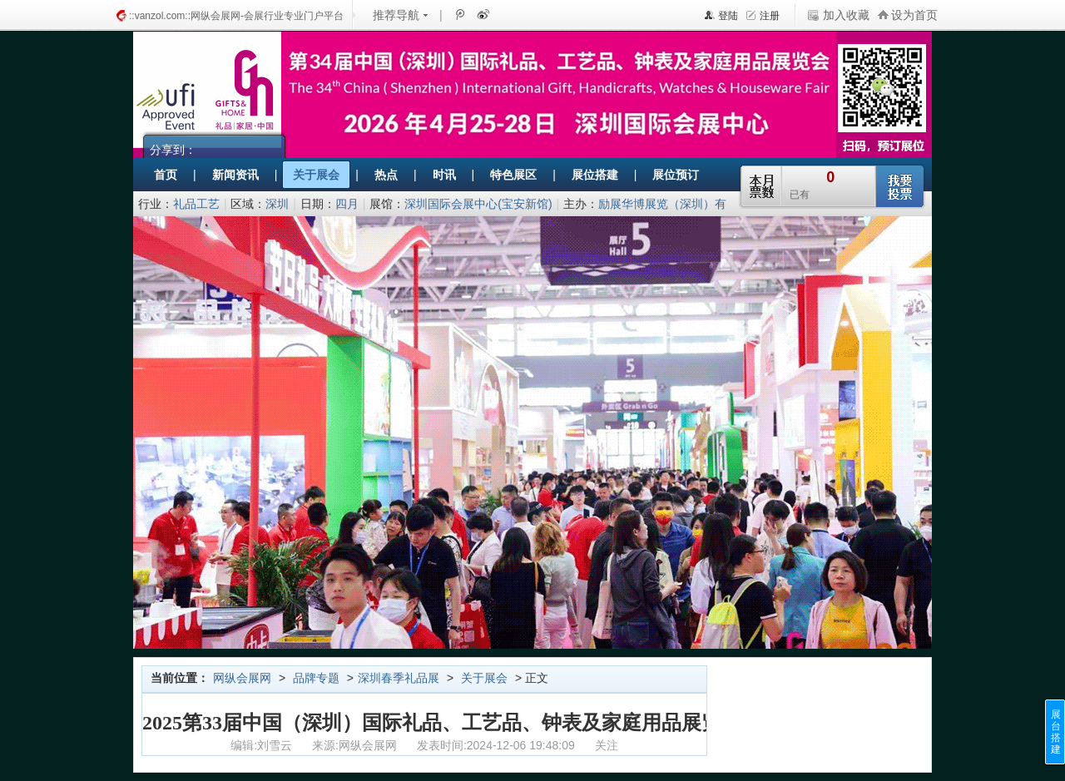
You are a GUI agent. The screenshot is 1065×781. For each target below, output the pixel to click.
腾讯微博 (459, 14)
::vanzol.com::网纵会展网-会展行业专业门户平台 (236, 16)
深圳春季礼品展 (398, 678)
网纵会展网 (242, 678)
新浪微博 (481, 14)
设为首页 (914, 15)
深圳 (277, 203)
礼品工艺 (196, 203)
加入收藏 (846, 15)
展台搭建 (1056, 732)
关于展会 (484, 678)
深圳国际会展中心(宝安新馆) (478, 203)
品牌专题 (316, 678)
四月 (347, 203)
